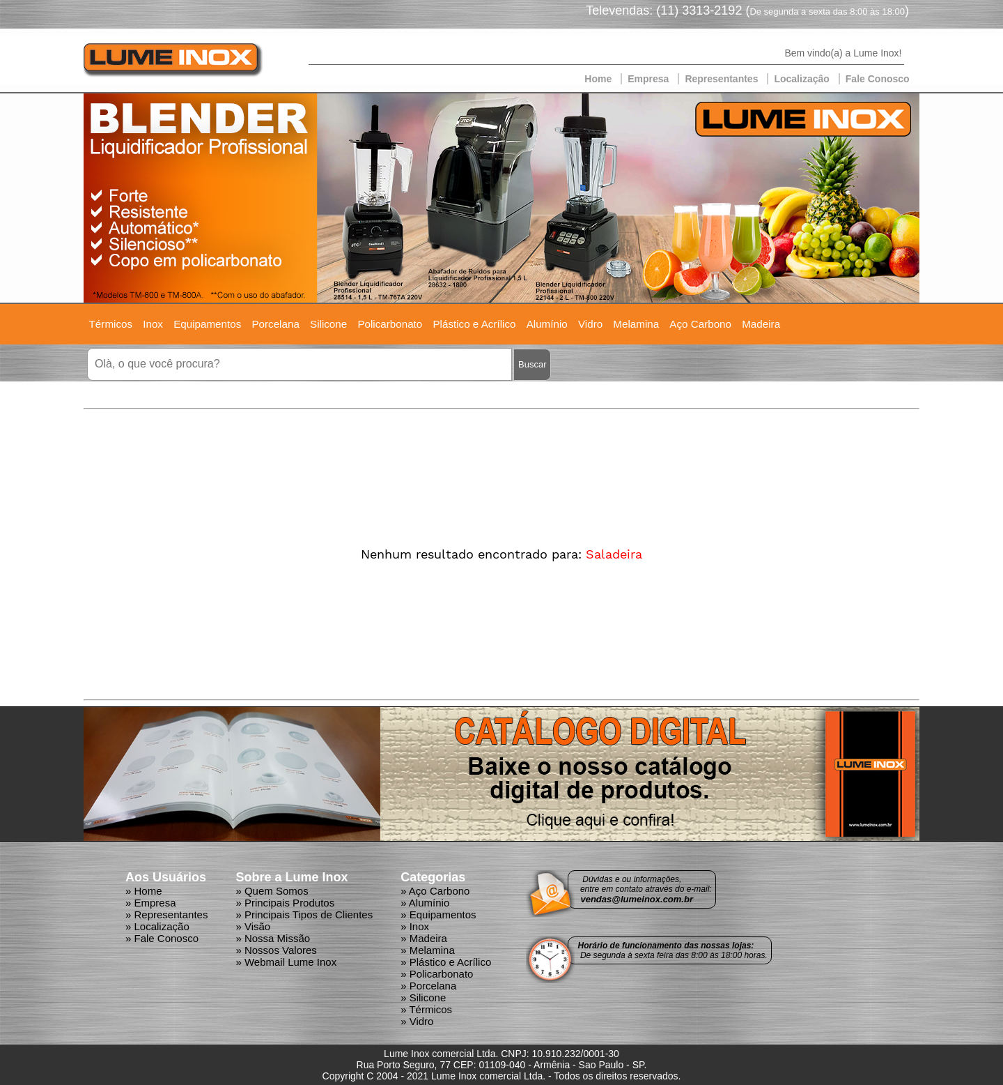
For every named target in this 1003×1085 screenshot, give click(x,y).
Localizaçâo (801, 78)
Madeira (761, 324)
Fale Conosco (878, 78)
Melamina (636, 324)
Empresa (648, 78)
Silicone (328, 324)
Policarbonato (389, 324)
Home (598, 78)
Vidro (590, 324)
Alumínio (547, 324)
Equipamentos (207, 324)
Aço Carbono (700, 324)
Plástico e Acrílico (474, 324)
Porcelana (275, 324)
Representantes (721, 78)
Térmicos (110, 324)
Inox (153, 324)
